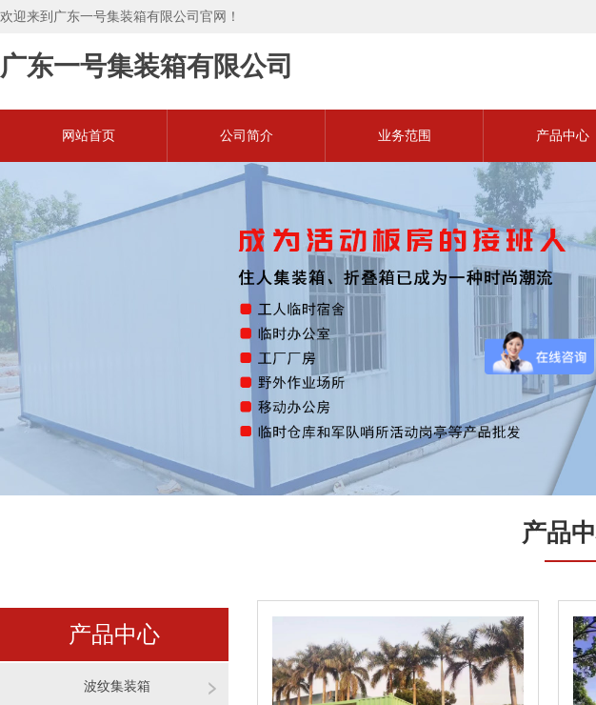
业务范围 (404, 136)
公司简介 (246, 136)
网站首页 (88, 136)
